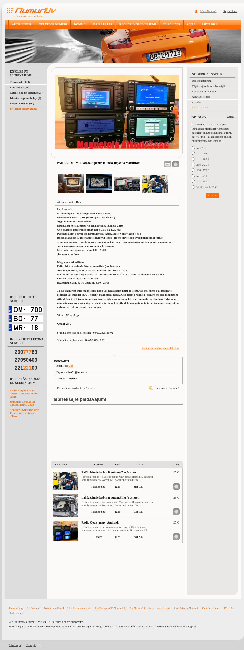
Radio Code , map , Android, (100, 522)
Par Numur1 (33, 608)
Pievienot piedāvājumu (23, 108)
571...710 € (202, 175)
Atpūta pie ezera (201, 96)
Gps (70, 365)
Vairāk (230, 117)
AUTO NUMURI (22, 24)
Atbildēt (212, 195)
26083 (26, 352)
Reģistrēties (230, 11)
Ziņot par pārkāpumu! (164, 387)
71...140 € (202, 153)
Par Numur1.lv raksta (142, 608)
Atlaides (196, 102)
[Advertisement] (25, 124)
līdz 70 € (201, 147)
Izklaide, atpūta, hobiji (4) (25, 98)
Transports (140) (20, 81)
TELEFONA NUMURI (53, 24)
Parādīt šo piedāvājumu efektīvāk (160, 347)
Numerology (16, 608)
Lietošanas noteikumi (79, 608)
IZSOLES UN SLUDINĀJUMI (137, 24)
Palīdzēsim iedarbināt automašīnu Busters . (110, 472)
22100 (26, 368)
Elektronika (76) (19, 87)
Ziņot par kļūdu (200, 107)
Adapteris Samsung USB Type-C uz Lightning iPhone (24, 412)
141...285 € (202, 159)
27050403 (26, 360)
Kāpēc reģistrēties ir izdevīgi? (208, 86)
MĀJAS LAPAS (102, 24)
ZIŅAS (191, 24)
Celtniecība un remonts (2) (26, 92)
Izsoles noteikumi (202, 80)
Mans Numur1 (208, 11)
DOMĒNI (80, 24)
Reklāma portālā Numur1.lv (110, 608)
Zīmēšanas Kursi (211, 608)
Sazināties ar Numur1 (204, 91)
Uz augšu (31, 645)
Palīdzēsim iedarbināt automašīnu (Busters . (110, 497)
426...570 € (202, 170)
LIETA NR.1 (209, 24)
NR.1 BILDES (171, 24)
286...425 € (202, 164)
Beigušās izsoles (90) (22, 103)
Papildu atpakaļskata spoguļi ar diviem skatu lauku (24, 393)
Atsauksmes (163, 608)
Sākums (13, 645)
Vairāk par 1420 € (206, 187)
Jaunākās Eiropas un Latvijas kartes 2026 (22, 403)
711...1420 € (203, 181)
